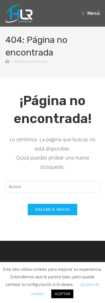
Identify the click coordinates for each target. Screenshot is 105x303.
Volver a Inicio (52, 209)
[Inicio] (7, 61)
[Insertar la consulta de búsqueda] (52, 186)
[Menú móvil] (91, 13)
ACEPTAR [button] (62, 293)
